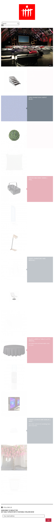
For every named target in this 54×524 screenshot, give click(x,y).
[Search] (10, 23)
